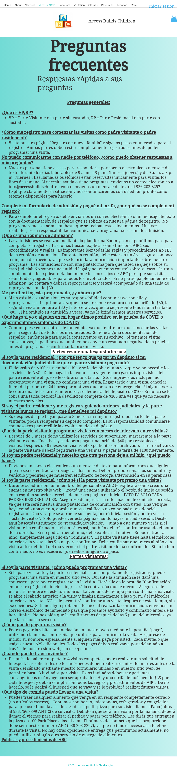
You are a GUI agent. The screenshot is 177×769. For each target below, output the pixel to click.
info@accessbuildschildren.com (39, 186)
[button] (93, 5)
